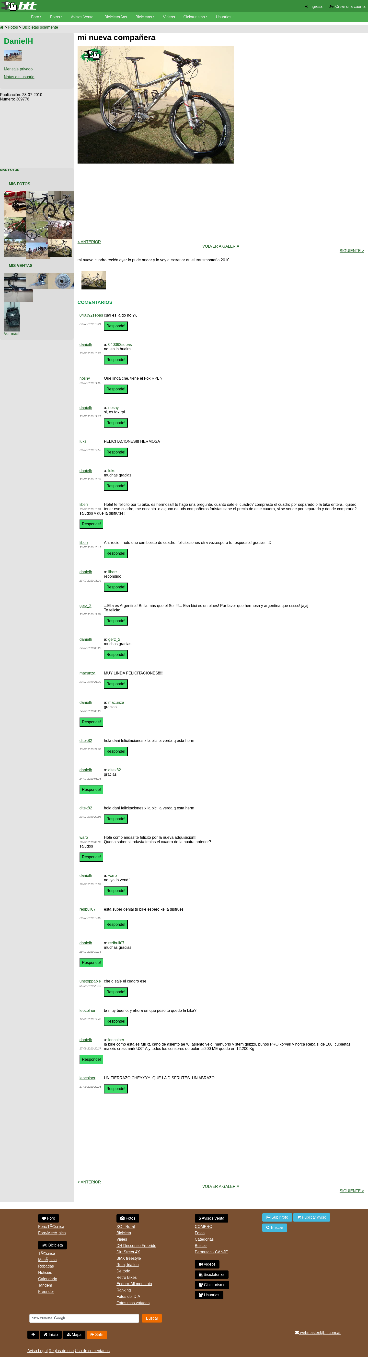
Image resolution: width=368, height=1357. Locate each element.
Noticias (45, 1272)
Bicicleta (52, 1245)
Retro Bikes (126, 1277)
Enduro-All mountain (134, 1284)
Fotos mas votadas (133, 1303)
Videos (169, 17)
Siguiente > (352, 251)
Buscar (201, 1246)
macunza (87, 673)
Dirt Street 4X (128, 1252)
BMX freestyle (128, 1258)
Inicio (51, 1335)
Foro (35, 17)
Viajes (121, 1239)
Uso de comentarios (92, 1351)
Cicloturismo (194, 17)
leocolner (87, 1010)
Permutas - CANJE (211, 1252)
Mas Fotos (9, 170)
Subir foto (277, 1217)
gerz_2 (86, 606)
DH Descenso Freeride (136, 1246)
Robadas (46, 1266)
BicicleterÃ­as (115, 17)
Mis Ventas (21, 266)
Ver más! (11, 333)
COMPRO (203, 1227)
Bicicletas (144, 17)
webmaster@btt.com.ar (318, 1333)
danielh (86, 344)
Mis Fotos (19, 184)
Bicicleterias (212, 1274)
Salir (97, 1335)
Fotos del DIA (128, 1296)
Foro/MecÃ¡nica (52, 1233)
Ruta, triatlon (127, 1265)
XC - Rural (125, 1227)
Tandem (45, 1285)
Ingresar (317, 6)
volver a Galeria (220, 246)
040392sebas (91, 315)
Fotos (55, 17)
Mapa (74, 1335)
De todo (123, 1271)
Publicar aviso (311, 1217)
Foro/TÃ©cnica (51, 1227)
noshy (85, 378)
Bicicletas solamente (40, 27)
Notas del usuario (19, 77)
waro (84, 837)
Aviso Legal (37, 1351)
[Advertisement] (37, 132)
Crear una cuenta (350, 6)
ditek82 (86, 741)
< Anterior (89, 242)
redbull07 (88, 909)
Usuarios (223, 17)
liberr (84, 504)
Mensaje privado (18, 69)
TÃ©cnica (46, 1253)
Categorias (204, 1239)
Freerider (46, 1292)
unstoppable (90, 981)
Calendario (47, 1279)
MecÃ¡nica (47, 1260)
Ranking (123, 1290)
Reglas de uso (61, 1351)
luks (83, 441)
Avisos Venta (82, 17)
